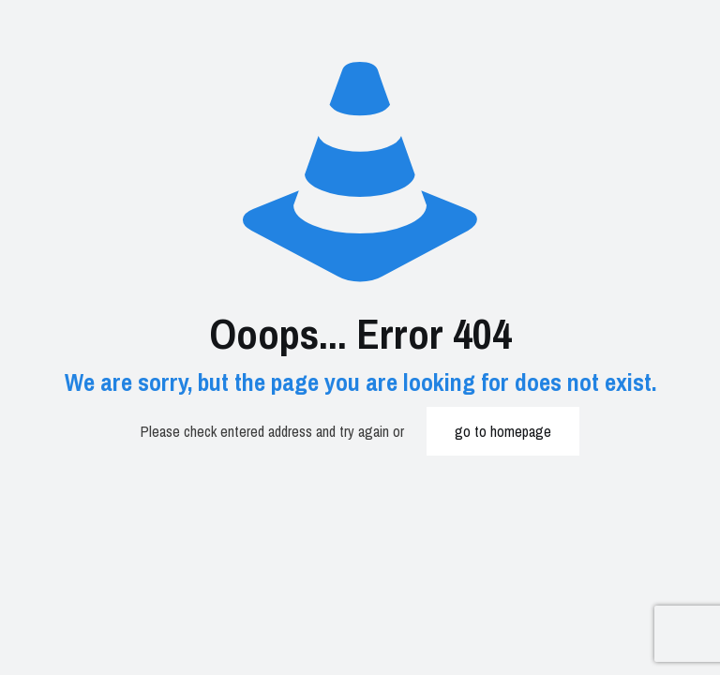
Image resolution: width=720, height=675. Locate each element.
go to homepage (503, 431)
